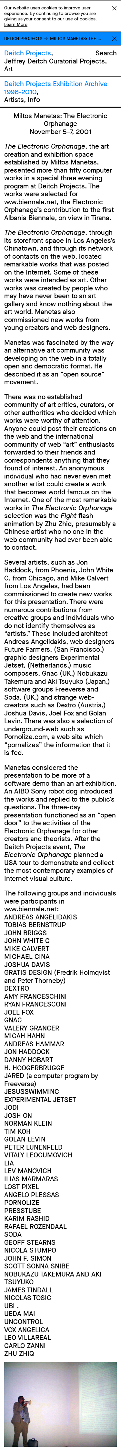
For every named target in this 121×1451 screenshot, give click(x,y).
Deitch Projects (23, 39)
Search (106, 53)
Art (8, 68)
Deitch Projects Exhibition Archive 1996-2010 (55, 87)
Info (34, 99)
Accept (114, 8)
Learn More (15, 24)
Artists (14, 99)
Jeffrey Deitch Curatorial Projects (54, 61)
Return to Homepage (114, 38)
